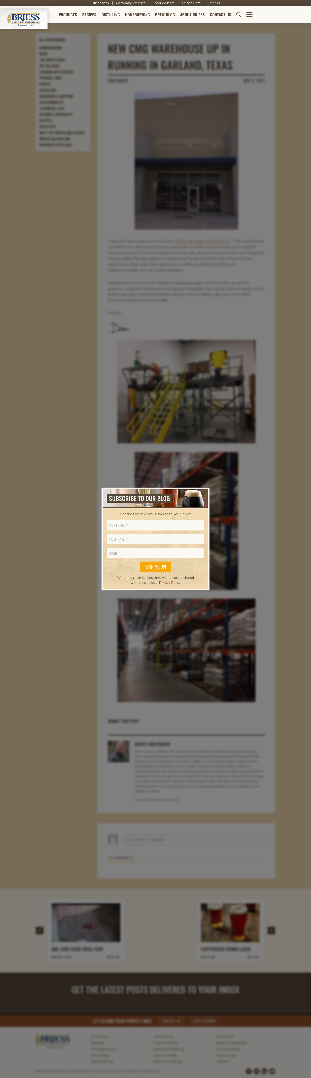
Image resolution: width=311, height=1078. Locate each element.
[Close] (202, 498)
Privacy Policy (170, 583)
